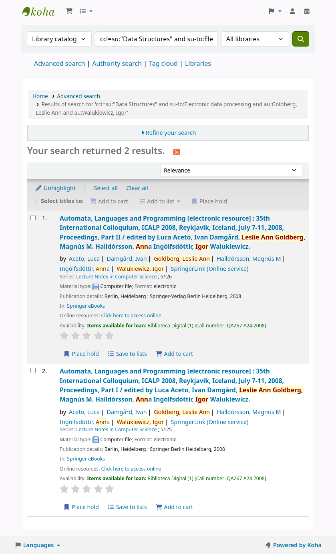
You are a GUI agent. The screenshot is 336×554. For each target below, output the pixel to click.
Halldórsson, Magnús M (249, 258)
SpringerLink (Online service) (210, 268)
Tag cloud (163, 63)
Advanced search (59, 63)
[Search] (300, 39)
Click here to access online (131, 315)
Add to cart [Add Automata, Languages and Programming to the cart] (174, 353)
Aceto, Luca (84, 258)
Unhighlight (55, 188)
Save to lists (127, 353)
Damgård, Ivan (127, 258)
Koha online (42, 11)
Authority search (117, 63)
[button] (69, 11)
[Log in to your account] (292, 11)
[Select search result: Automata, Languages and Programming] (33, 217)
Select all (106, 188)
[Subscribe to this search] (176, 151)
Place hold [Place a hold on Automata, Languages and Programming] (81, 353)
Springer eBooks (86, 305)
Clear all (137, 188)
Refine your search (171, 132)
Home (40, 96)
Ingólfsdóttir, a (85, 268)
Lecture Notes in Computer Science (116, 276)
